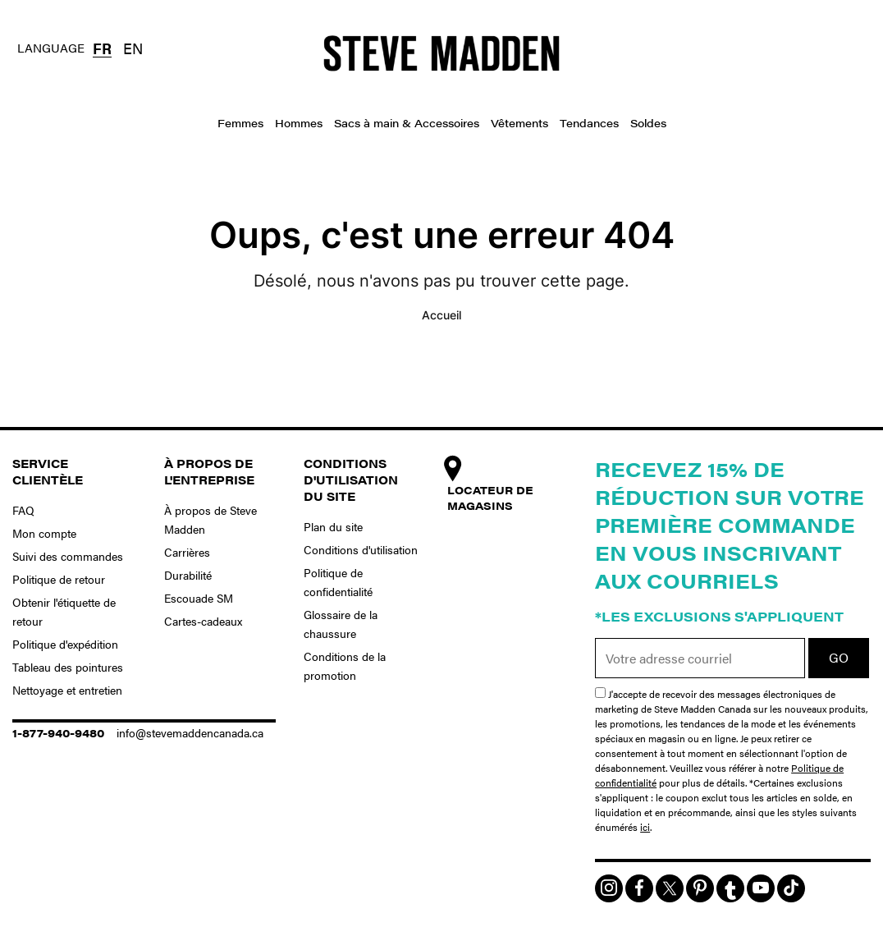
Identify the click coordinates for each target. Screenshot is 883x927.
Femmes (240, 123)
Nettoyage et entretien (67, 689)
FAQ (23, 510)
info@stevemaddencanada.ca (190, 732)
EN (133, 48)
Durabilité (188, 575)
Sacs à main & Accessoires (406, 123)
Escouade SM (198, 598)
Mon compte (44, 533)
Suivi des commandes (67, 556)
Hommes (299, 123)
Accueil (441, 315)
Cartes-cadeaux (203, 621)
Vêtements (519, 123)
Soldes (648, 123)
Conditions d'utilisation (361, 549)
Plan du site (333, 526)
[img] (609, 888)
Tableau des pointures (67, 667)
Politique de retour (58, 579)
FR (102, 48)
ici (645, 826)
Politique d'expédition (65, 644)
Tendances (589, 123)
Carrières (187, 552)
